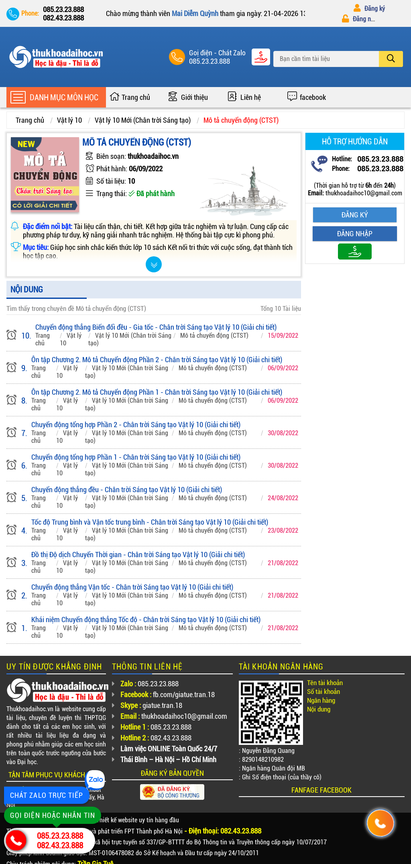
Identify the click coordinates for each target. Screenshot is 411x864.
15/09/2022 (283, 335)
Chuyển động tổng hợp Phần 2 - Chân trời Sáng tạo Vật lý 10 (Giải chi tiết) (135, 424)
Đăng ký (369, 8)
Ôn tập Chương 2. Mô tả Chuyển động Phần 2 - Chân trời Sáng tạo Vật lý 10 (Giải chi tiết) (156, 359)
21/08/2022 (283, 563)
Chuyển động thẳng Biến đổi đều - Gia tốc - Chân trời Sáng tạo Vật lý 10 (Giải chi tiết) (156, 327)
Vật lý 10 (69, 120)
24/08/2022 (283, 498)
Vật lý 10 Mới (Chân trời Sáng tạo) (143, 120)
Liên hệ (250, 97)
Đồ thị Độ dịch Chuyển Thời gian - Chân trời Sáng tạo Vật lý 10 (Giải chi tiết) (138, 554)
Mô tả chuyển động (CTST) (241, 120)
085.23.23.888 (209, 61)
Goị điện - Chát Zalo (217, 53)
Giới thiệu (194, 97)
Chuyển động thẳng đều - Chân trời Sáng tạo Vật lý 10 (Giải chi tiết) (126, 489)
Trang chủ (136, 97)
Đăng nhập (361, 19)
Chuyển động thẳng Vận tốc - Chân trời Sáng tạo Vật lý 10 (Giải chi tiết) (132, 587)
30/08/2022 (283, 433)
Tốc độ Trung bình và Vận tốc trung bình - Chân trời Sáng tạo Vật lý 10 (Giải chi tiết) (149, 522)
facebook (313, 97)
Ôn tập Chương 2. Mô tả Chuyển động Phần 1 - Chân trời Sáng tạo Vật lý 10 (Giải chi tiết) (156, 392)
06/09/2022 (283, 368)
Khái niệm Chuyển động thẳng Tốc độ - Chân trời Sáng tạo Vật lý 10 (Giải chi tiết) (145, 619)
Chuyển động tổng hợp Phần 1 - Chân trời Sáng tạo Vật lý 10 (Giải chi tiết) (135, 457)
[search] (391, 59)
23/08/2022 (283, 530)
